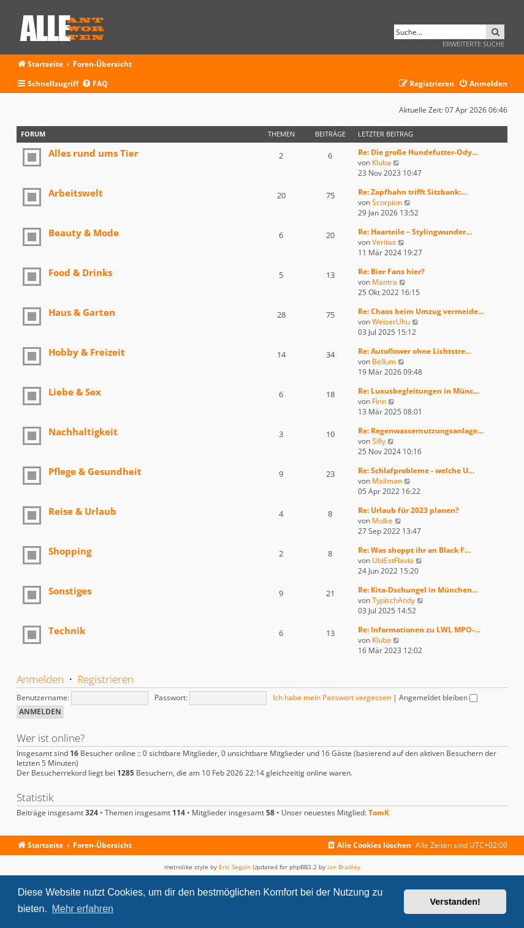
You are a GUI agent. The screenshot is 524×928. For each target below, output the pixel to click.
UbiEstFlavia (393, 560)
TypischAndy (393, 600)
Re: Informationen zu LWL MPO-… (419, 629)
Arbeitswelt (75, 193)
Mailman (387, 481)
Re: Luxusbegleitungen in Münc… (418, 391)
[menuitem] (95, 84)
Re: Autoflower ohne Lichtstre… (414, 351)
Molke (382, 520)
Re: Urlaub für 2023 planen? (408, 510)
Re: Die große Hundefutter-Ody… (418, 152)
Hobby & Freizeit (86, 352)
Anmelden (40, 679)
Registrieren (105, 679)
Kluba (381, 162)
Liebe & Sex (74, 392)
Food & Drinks (80, 272)
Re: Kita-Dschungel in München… (418, 590)
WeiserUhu (391, 321)
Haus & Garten (81, 312)
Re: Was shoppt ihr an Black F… (414, 550)
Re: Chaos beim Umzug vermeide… (421, 311)
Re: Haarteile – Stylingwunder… (415, 231)
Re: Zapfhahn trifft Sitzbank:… (412, 192)
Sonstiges (69, 591)
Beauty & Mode (83, 232)
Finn (379, 401)
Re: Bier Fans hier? (391, 271)
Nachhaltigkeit (83, 431)
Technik (66, 630)
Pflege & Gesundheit (95, 471)
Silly (378, 441)
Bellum (384, 361)
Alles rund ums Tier (93, 153)
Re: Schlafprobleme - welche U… (416, 470)
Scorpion (387, 202)
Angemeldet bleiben (438, 697)
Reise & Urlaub (82, 511)
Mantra (384, 282)
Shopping (69, 551)
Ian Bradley (343, 867)
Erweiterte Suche (473, 43)
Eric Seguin (235, 867)
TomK (378, 813)
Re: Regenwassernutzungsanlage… (421, 430)
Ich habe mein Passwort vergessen (332, 697)
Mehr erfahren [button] (82, 909)
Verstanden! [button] (455, 902)
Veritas (384, 242)
